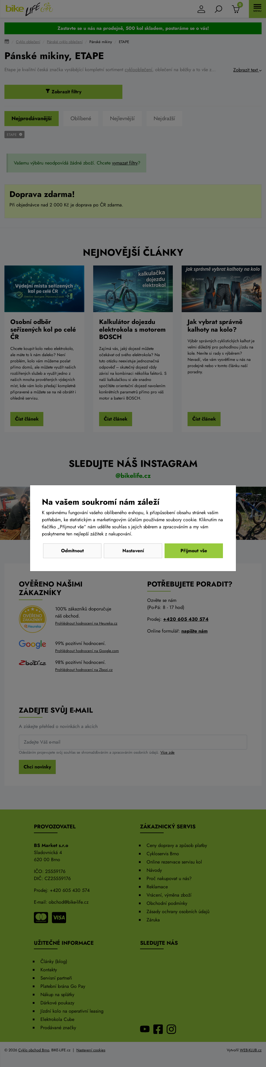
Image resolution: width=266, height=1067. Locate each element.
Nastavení (133, 550)
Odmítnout (72, 550)
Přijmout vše (193, 550)
